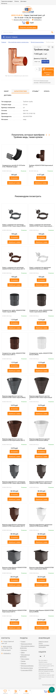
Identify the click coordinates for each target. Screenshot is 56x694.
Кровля (23, 641)
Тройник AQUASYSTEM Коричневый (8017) (41, 166)
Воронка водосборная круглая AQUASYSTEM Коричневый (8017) (13, 439)
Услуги (41, 643)
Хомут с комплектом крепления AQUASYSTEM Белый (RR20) (40, 268)
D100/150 (45, 61)
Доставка (23, 1)
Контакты (4, 3)
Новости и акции (43, 641)
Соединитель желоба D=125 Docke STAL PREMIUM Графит (13, 166)
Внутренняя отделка (27, 668)
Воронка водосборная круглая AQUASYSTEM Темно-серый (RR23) (14, 396)
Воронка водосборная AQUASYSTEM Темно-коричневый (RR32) (41, 568)
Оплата (16, 1)
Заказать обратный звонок (21, 19)
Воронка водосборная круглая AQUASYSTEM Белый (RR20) (39, 439)
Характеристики (20, 91)
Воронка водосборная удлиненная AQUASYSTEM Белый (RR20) (40, 525)
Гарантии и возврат (7, 1)
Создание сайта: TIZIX (48, 684)
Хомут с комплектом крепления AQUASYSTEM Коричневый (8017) (13, 268)
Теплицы (23, 663)
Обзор (6, 91)
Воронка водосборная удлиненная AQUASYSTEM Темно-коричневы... (40, 482)
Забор (23, 652)
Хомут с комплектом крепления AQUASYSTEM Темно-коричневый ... (41, 225)
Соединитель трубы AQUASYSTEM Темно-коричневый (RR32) (40, 311)
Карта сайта (42, 647)
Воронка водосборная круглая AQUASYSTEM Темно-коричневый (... (40, 397)
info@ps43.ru (38, 19)
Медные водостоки (44, 82)
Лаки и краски (25, 659)
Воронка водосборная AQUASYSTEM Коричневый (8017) (14, 611)
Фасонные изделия (26, 643)
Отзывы (35, 91)
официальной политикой (46, 669)
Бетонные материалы (27, 665)
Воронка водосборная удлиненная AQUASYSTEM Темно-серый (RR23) (14, 482)
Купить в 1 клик (48, 73)
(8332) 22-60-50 (16, 15)
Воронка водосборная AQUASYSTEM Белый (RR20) (41, 611)
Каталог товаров (10, 37)
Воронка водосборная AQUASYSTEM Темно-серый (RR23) (14, 568)
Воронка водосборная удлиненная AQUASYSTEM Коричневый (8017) (13, 525)
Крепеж (23, 661)
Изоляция (24, 650)
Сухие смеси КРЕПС (26, 670)
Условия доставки (44, 645)
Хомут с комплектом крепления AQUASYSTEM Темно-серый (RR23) (14, 225)
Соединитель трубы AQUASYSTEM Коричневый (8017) (13, 353)
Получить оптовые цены (28, 27)
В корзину (49, 69)
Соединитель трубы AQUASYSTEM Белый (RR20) (40, 353)
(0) (6, 171)
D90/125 (37, 61)
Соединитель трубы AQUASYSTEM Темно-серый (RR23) (13, 311)
